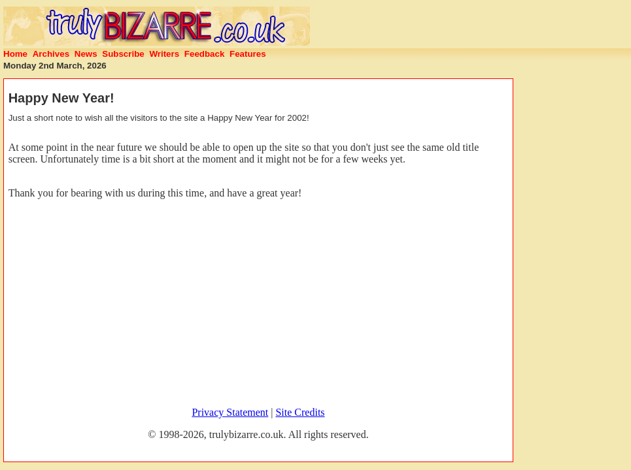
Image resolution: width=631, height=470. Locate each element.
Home (15, 54)
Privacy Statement (230, 412)
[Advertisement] (258, 304)
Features (248, 54)
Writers (164, 54)
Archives (51, 54)
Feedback (204, 54)
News (86, 54)
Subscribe (123, 54)
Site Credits (299, 412)
